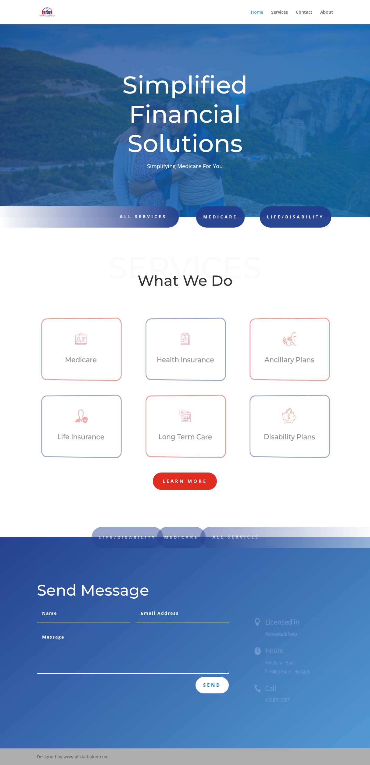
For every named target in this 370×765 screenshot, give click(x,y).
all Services (139, 216)
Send (212, 685)
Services (279, 12)
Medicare (207, 217)
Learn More (185, 481)
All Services (241, 537)
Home (257, 12)
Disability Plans (289, 437)
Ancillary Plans (289, 360)
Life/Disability (277, 217)
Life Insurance (81, 437)
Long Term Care (186, 437)
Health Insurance (185, 359)
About (326, 12)
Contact (304, 12)
